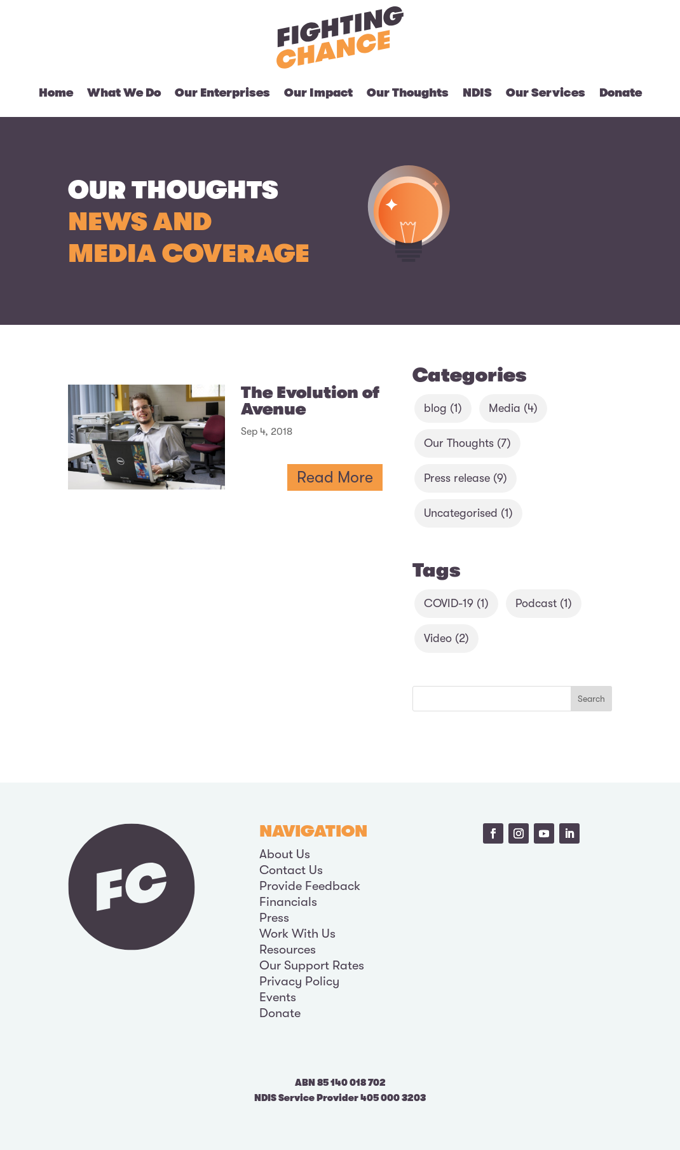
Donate (620, 92)
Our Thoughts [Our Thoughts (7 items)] (467, 443)
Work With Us (297, 933)
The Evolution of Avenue (310, 400)
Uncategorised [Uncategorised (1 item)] (468, 513)
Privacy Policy (299, 981)
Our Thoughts (408, 92)
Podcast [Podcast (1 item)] (543, 603)
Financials (288, 901)
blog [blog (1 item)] (443, 408)
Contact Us (291, 870)
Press (274, 917)
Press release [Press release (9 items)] (465, 478)
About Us (284, 854)
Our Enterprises (222, 92)
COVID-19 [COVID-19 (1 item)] (456, 603)
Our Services (545, 92)
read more (335, 477)
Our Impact (318, 92)
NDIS (477, 92)
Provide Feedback (309, 886)
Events (277, 997)
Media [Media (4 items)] (513, 408)
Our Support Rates (311, 965)
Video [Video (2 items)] (446, 638)
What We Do (124, 92)
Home (56, 92)
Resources (287, 949)
